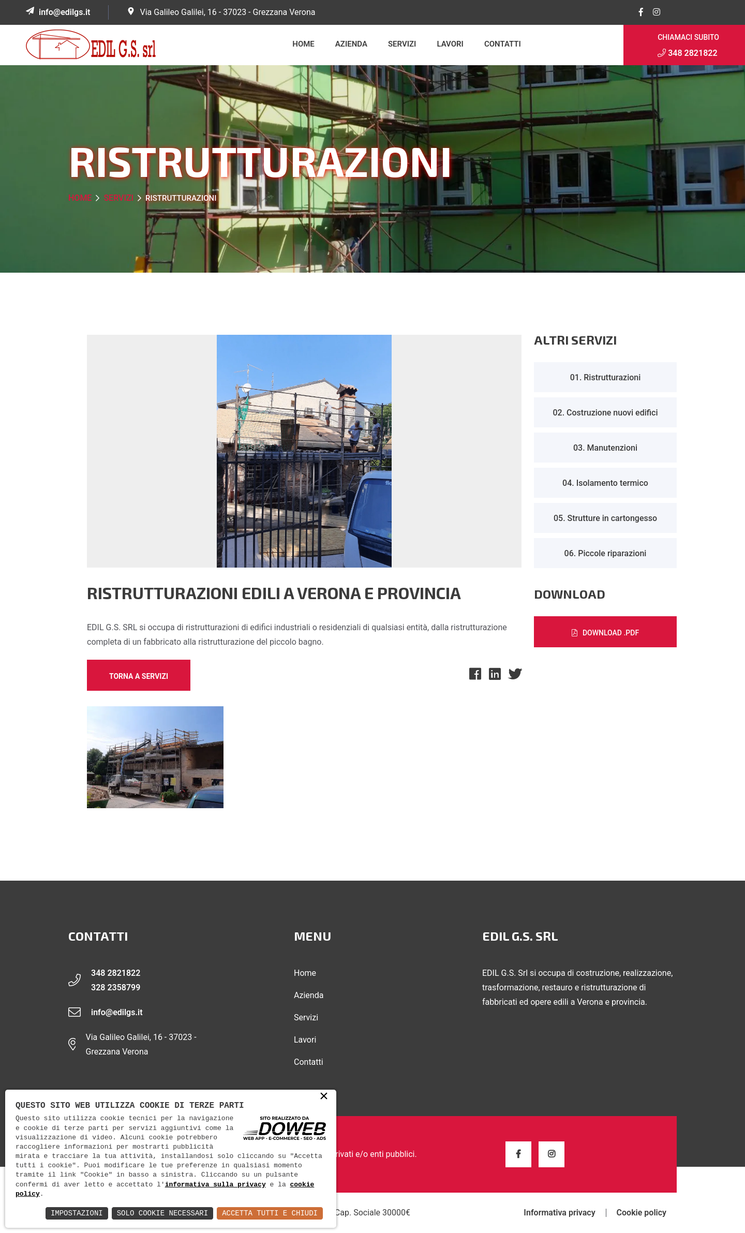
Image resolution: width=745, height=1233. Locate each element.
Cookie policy (641, 1213)
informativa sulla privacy (215, 1185)
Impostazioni (77, 1213)
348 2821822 (687, 53)
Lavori (450, 44)
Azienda (351, 44)
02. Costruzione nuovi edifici (605, 413)
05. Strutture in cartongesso (605, 518)
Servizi (402, 44)
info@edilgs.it (65, 12)
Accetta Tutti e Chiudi (270, 1213)
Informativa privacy (559, 1213)
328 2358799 (115, 987)
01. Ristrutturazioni (605, 377)
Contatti (502, 44)
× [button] (324, 1097)
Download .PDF (605, 633)
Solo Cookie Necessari (162, 1213)
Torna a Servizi (138, 676)
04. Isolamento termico (605, 483)
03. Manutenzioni (605, 448)
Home (303, 44)
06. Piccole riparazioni (605, 553)
